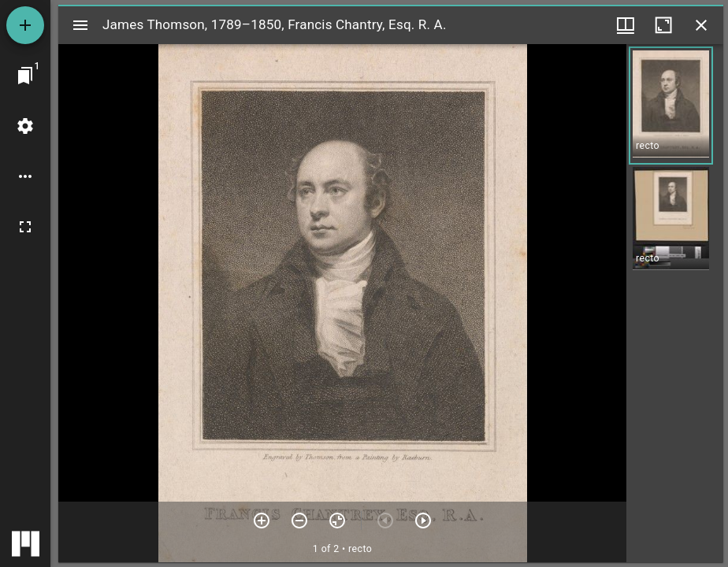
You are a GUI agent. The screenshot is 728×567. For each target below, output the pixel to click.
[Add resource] (25, 25)
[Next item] (423, 520)
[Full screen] (25, 227)
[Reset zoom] (337, 520)
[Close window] (701, 25)
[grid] (674, 303)
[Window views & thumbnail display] (625, 25)
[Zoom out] (299, 520)
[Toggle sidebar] (80, 25)
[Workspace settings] (25, 126)
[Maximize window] (663, 25)
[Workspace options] (25, 176)
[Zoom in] (261, 520)
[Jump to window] (25, 75)
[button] (671, 105)
